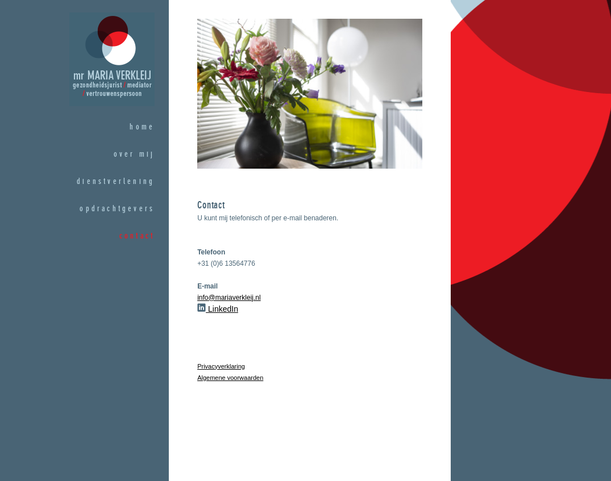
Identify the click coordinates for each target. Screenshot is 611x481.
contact (137, 236)
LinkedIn (217, 308)
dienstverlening (116, 182)
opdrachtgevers (117, 209)
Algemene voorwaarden (230, 377)
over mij (134, 154)
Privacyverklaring (221, 366)
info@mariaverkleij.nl (229, 298)
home (142, 127)
